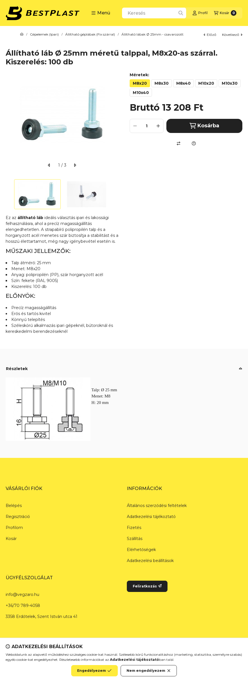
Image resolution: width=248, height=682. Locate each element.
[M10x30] (230, 83)
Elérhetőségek (141, 549)
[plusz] (158, 126)
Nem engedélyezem (149, 670)
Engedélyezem (94, 670)
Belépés (14, 505)
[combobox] (154, 13)
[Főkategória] (21, 34)
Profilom (14, 527)
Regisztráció (18, 516)
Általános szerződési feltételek (157, 505)
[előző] (49, 165)
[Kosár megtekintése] (225, 13)
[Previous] (8, 194)
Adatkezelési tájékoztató (151, 516)
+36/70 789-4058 (23, 605)
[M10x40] (141, 93)
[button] (100, 13)
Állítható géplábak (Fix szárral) (90, 34)
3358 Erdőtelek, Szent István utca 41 (41, 616)
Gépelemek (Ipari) (44, 34)
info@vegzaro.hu (22, 594)
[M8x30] (161, 83)
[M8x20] (140, 83)
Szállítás (134, 538)
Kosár (11, 538)
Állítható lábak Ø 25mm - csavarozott (152, 34)
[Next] (115, 194)
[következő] (75, 165)
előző (210, 34)
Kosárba (204, 126)
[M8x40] (183, 83)
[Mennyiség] (146, 126)
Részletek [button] (17, 368)
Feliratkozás (147, 586)
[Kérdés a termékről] (194, 143)
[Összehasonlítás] (178, 143)
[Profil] (200, 13)
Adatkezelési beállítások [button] (150, 560)
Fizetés (134, 527)
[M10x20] (206, 83)
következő (232, 34)
